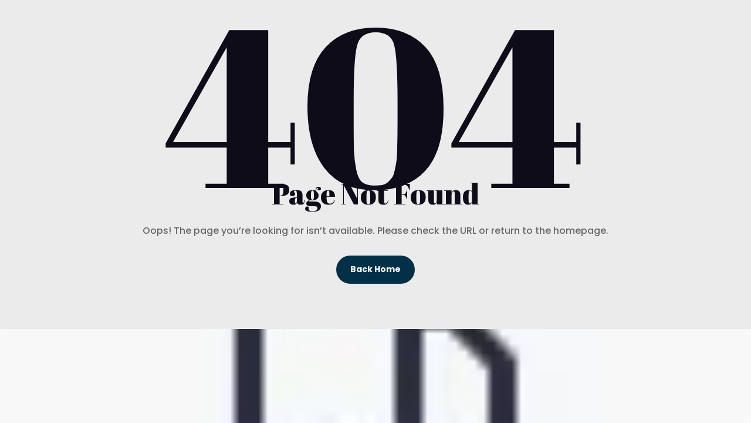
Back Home (375, 269)
